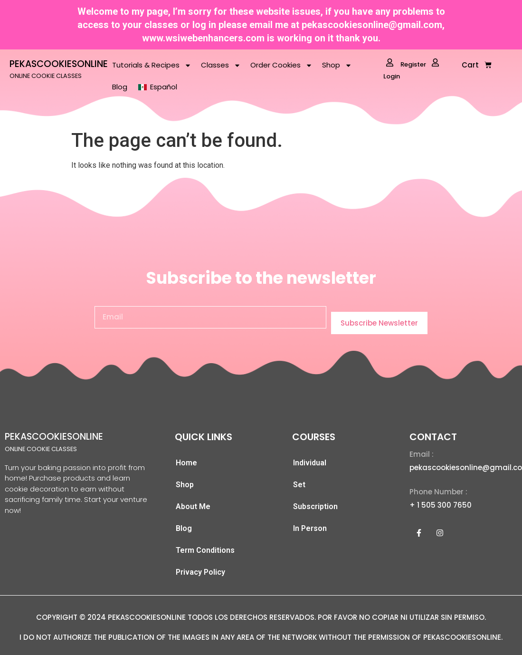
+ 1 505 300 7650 (440, 505)
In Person (310, 528)
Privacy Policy (200, 572)
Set (299, 484)
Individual (309, 462)
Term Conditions (205, 550)
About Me (193, 506)
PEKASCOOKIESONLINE (58, 64)
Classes (221, 65)
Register (406, 63)
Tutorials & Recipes (151, 65)
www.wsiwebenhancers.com (203, 38)
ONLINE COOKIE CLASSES (45, 76)
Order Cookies (281, 65)
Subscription (315, 506)
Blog (119, 87)
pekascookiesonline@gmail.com (372, 24)
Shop (337, 65)
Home (186, 462)
